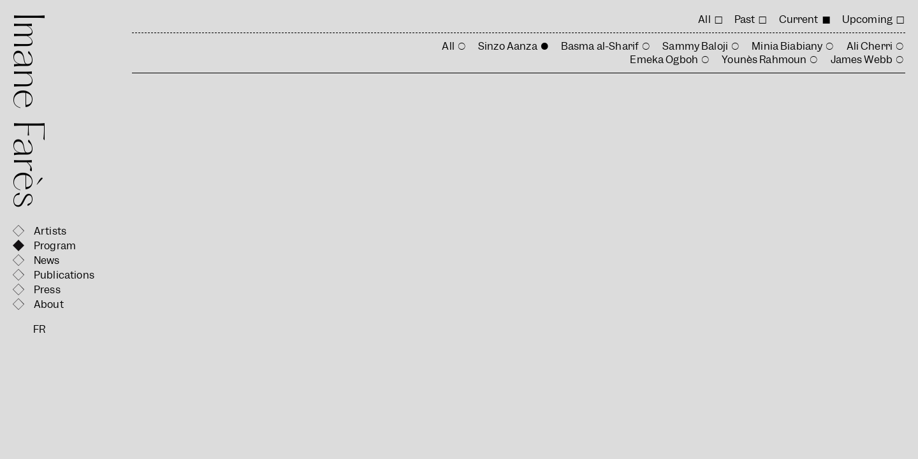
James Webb (862, 60)
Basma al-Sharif (600, 46)
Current (799, 19)
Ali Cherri (870, 46)
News (47, 260)
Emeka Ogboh (664, 60)
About (49, 304)
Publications (64, 275)
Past (744, 19)
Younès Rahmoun (764, 60)
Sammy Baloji (695, 46)
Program (55, 246)
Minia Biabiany (787, 46)
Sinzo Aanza (507, 46)
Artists (50, 231)
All (704, 19)
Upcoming (867, 19)
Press (47, 290)
